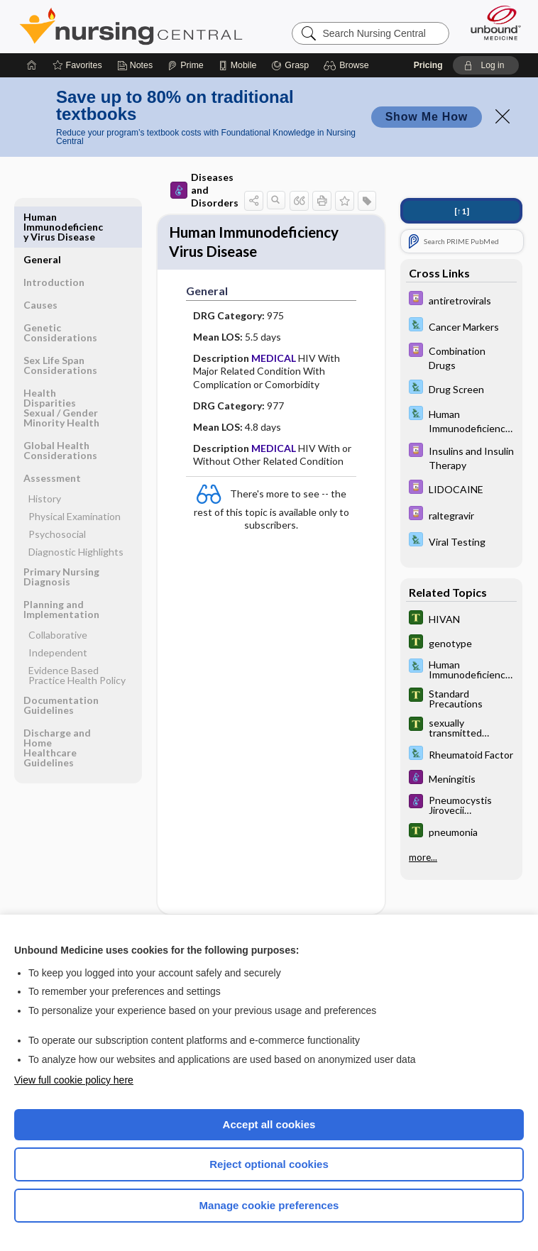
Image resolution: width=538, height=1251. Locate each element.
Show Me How (426, 117)
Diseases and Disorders (204, 190)
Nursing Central (131, 26)
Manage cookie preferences (269, 1205)
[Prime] (185, 65)
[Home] (32, 65)
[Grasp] (290, 65)
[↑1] (461, 211)
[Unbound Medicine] (491, 23)
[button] (348, 65)
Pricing (428, 65)
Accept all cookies (269, 1124)
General (42, 217)
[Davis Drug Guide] (461, 300)
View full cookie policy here (73, 1080)
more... (423, 857)
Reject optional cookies (269, 1164)
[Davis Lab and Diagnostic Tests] (461, 326)
